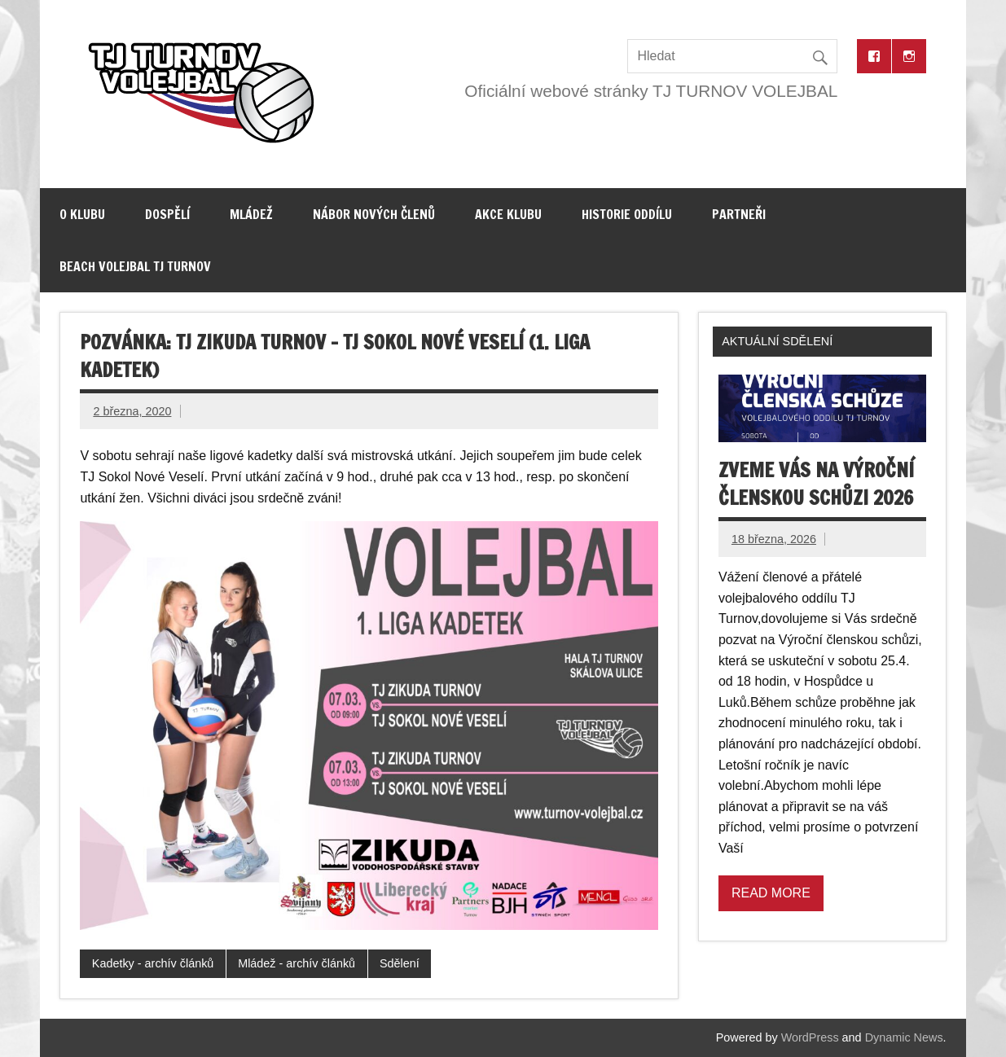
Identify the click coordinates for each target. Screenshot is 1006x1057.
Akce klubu (508, 214)
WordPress (810, 1037)
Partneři (739, 214)
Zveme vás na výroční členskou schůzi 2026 (816, 483)
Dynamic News (904, 1037)
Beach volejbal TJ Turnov (135, 266)
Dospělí (167, 214)
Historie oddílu (627, 214)
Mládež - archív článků (296, 963)
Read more (771, 893)
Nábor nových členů (374, 214)
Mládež (251, 214)
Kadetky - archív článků (153, 963)
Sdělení (400, 963)
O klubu (82, 214)
